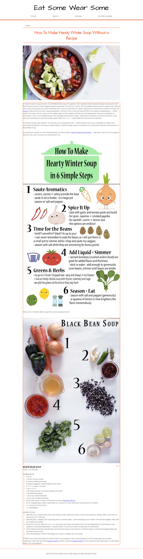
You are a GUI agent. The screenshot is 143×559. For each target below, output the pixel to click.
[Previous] (30, 466)
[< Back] (31, 26)
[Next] (114, 466)
